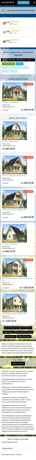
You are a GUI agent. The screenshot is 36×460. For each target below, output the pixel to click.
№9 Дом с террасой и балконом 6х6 (13, 175)
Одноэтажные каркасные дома (24, 332)
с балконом (19, 63)
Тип (5, 60)
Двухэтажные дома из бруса (12, 327)
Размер (12, 60)
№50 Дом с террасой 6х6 (10, 102)
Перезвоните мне (23, 2)
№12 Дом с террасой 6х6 (10, 244)
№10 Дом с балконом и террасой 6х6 (14, 210)
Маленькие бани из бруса (24, 336)
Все (29, 60)
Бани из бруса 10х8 (10, 336)
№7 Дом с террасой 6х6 (9, 141)
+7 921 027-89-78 (7, 3)
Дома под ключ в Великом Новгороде (18, 10)
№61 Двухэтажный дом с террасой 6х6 (14, 313)
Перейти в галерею (18, 363)
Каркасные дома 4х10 (9, 332)
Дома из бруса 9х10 (26, 327)
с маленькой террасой (8, 63)
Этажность (21, 60)
